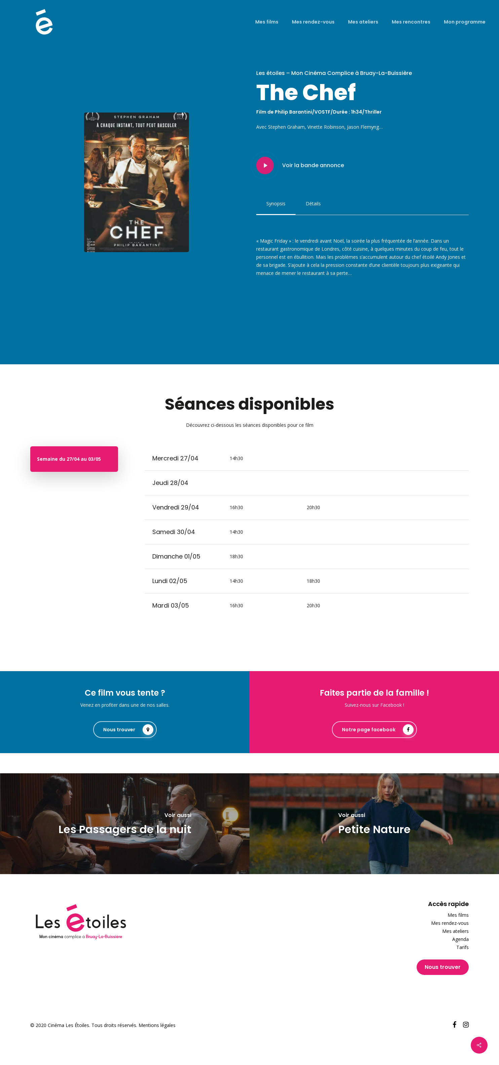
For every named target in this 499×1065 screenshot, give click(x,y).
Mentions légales (157, 1025)
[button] (276, 203)
